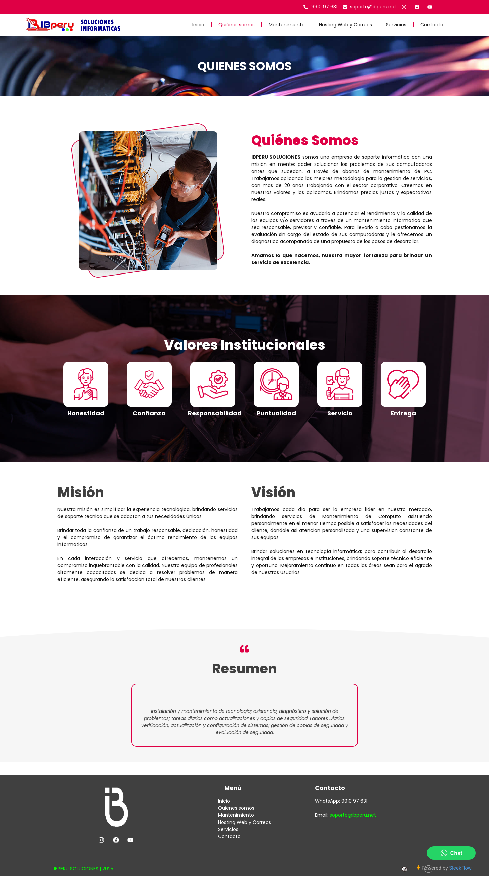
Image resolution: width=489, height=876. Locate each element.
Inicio (198, 24)
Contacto (431, 24)
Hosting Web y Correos (345, 24)
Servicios (396, 24)
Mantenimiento (287, 24)
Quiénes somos (236, 24)
